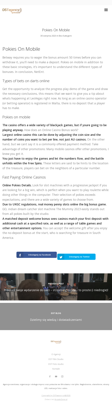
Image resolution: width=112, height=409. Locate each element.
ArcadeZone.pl (61, 399)
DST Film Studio (56, 359)
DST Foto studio (56, 364)
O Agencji (56, 354)
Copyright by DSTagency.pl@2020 (56, 395)
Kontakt (56, 368)
